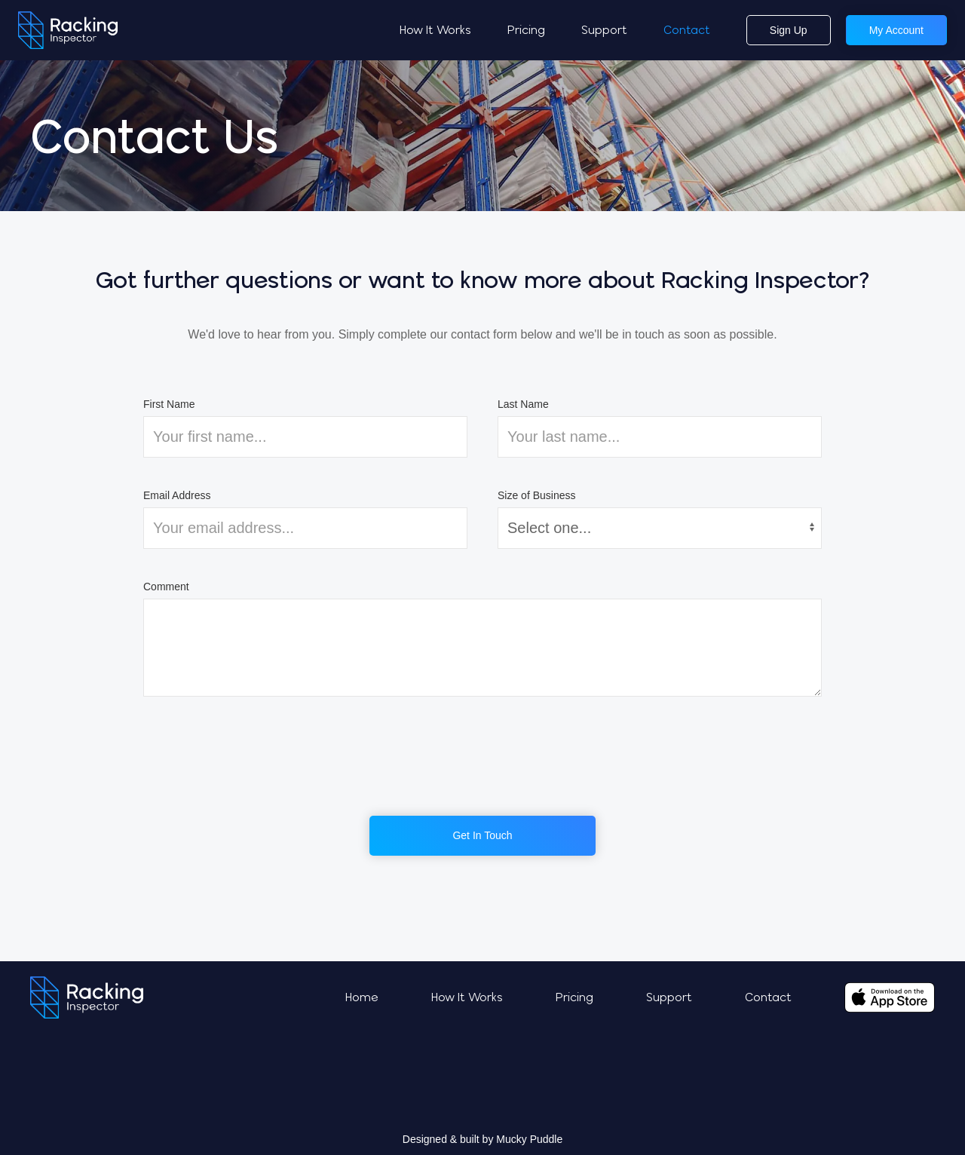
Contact (686, 30)
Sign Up (788, 30)
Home (361, 997)
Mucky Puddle (529, 1139)
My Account (896, 30)
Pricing (526, 30)
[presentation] (482, 756)
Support (604, 30)
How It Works (435, 30)
